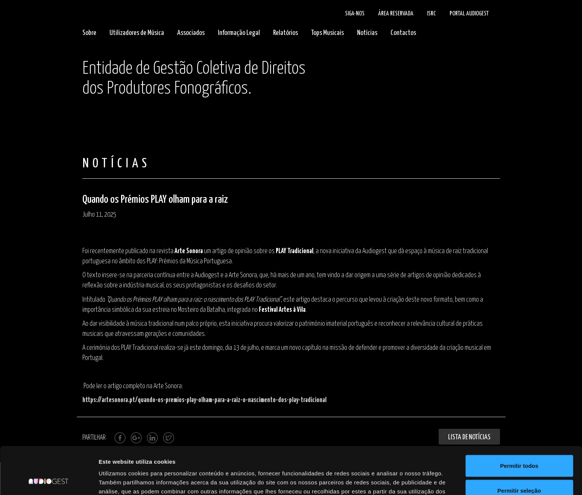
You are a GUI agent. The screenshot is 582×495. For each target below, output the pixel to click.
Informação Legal (239, 32)
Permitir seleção (519, 446)
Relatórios (285, 32)
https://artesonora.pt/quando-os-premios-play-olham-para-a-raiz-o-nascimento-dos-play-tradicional (204, 400)
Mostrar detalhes (413, 480)
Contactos (403, 32)
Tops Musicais (327, 32)
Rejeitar (519, 470)
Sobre (89, 32)
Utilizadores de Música (136, 32)
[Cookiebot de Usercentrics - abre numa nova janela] (49, 480)
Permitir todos (519, 421)
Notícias (367, 32)
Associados (191, 32)
